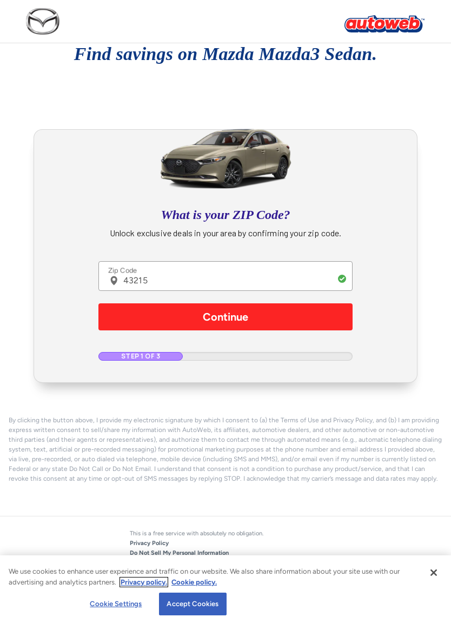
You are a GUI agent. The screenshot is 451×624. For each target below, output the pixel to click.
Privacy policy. (144, 582)
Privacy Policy (149, 543)
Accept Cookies (192, 604)
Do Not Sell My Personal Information (179, 552)
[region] (225, 589)
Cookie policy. (194, 582)
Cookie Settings (116, 604)
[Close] (434, 573)
